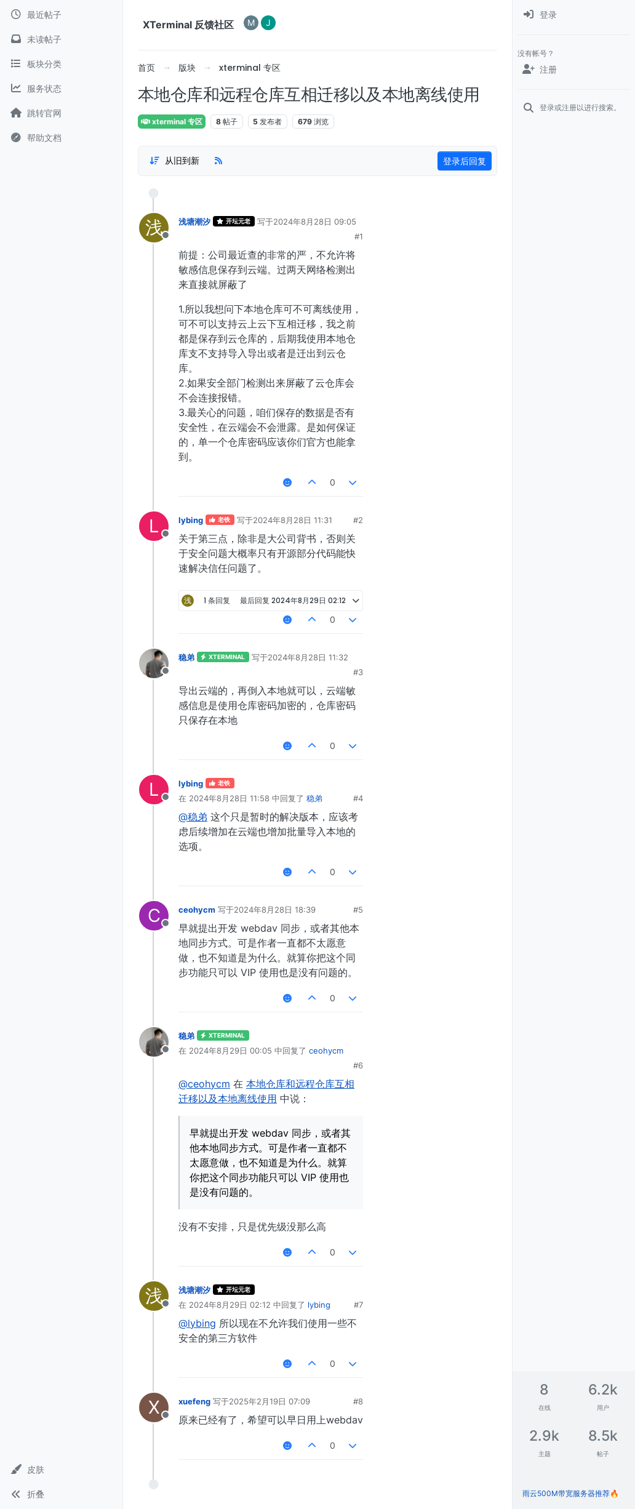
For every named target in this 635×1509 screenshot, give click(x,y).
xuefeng (194, 1401)
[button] (61, 1469)
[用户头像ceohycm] (154, 916)
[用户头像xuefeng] (154, 1407)
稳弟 (186, 657)
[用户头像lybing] (154, 526)
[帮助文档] (61, 138)
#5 (358, 910)
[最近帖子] (61, 15)
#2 (358, 520)
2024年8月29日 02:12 (230, 1305)
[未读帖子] (61, 39)
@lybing (197, 1323)
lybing (190, 520)
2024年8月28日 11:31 (292, 520)
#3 (358, 672)
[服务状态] (61, 88)
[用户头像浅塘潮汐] (154, 227)
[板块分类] (61, 64)
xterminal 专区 (171, 121)
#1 (358, 236)
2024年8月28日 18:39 (275, 910)
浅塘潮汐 (194, 221)
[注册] (573, 69)
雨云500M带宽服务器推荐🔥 (570, 1493)
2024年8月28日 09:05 (314, 221)
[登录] (573, 15)
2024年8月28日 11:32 (308, 657)
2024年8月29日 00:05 (230, 1050)
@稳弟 (192, 817)
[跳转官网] (61, 113)
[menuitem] (573, 15)
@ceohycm (204, 1084)
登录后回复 (464, 161)
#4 (358, 798)
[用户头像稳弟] (154, 663)
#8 (358, 1401)
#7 (358, 1305)
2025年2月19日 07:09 (269, 1401)
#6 (358, 1065)
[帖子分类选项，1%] (174, 160)
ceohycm (196, 910)
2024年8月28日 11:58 (229, 798)
